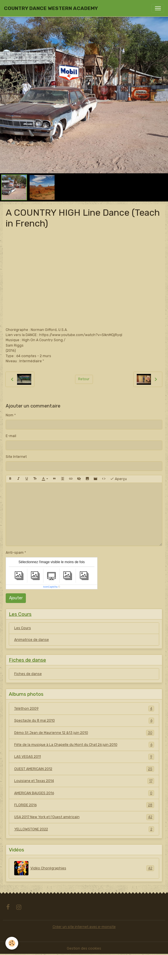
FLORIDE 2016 (84, 805)
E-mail (11, 436)
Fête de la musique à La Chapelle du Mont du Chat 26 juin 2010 (84, 745)
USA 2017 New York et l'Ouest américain (84, 817)
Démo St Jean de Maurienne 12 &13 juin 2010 (84, 733)
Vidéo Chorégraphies (84, 868)
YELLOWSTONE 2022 (84, 829)
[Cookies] (12, 943)
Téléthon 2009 (84, 708)
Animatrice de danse (31, 640)
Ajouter (16, 598)
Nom (9, 415)
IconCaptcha (50, 586)
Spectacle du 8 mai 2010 (84, 720)
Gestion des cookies (84, 948)
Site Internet (16, 457)
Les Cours (22, 628)
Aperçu (118, 478)
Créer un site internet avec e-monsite (84, 927)
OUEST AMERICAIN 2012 (84, 769)
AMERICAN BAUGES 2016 (84, 793)
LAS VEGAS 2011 (84, 757)
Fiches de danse (28, 674)
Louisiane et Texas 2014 (84, 781)
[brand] (51, 8)
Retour (84, 379)
